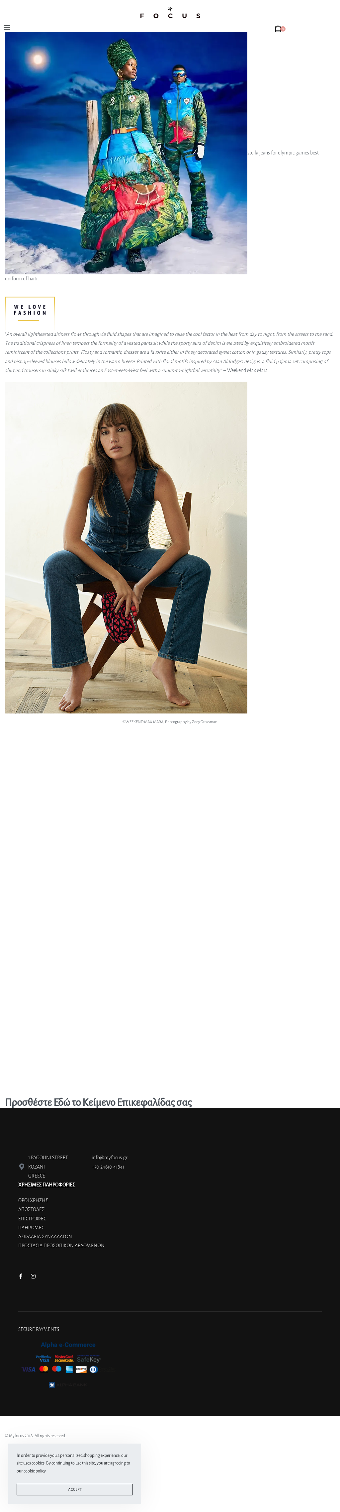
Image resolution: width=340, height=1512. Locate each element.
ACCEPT (75, 1489)
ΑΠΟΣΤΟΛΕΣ (31, 1209)
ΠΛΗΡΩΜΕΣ (31, 1227)
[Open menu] (7, 27)
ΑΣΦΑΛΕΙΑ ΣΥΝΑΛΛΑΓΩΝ (45, 1236)
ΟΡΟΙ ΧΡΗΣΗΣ (33, 1200)
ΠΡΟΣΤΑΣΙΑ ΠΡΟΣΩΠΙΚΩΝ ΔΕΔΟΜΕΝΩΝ (61, 1245)
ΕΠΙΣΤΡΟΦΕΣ (32, 1218)
